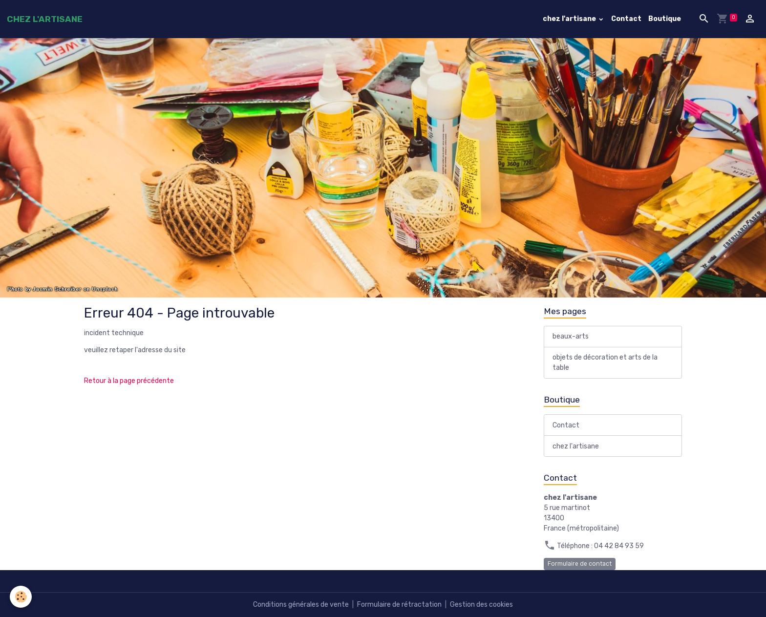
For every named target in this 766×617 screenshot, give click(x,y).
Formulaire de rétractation (399, 604)
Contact (626, 19)
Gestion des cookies (481, 604)
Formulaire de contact (580, 563)
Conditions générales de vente (301, 604)
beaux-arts (571, 336)
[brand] (45, 19)
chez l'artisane (570, 19)
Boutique (664, 19)
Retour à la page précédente (129, 381)
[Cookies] (21, 597)
